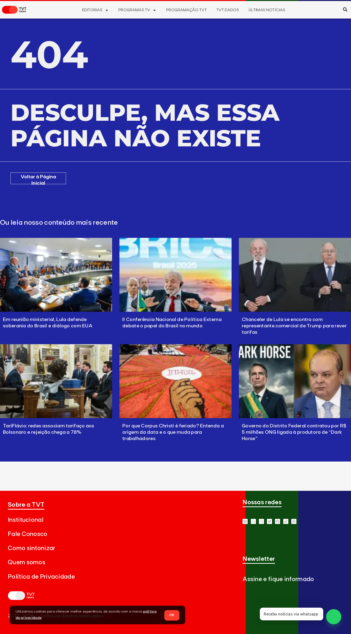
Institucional (25, 520)
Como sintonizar (31, 548)
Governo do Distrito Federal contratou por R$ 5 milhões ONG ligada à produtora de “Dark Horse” (294, 432)
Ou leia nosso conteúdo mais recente (59, 222)
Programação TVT (186, 10)
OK (172, 614)
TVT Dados (227, 10)
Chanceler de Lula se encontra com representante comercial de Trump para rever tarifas (294, 326)
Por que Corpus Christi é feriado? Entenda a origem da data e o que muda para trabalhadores (173, 432)
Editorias (95, 10)
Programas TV (137, 10)
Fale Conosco (28, 534)
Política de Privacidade (41, 577)
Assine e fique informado (278, 579)
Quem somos (26, 562)
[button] (345, 9)
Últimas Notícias (267, 10)
